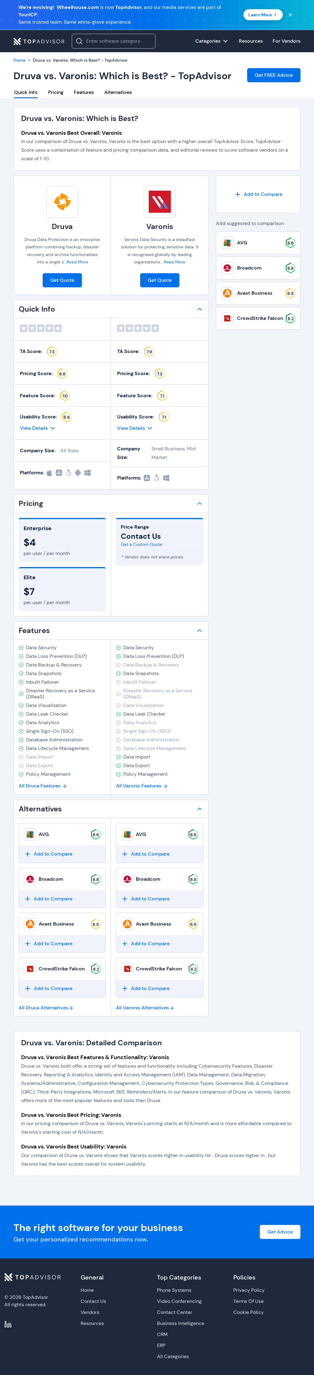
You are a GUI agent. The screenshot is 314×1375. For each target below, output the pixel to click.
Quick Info (26, 92)
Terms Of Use (248, 1301)
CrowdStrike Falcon (62, 968)
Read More (77, 262)
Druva (62, 226)
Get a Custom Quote (141, 544)
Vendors (90, 1312)
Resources (92, 1323)
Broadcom (51, 879)
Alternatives (118, 92)
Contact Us (93, 1301)
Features (84, 92)
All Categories (173, 1356)
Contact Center (174, 1312)
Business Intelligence (180, 1323)
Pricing (55, 92)
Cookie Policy (248, 1312)
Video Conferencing (179, 1301)
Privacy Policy (249, 1290)
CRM (162, 1334)
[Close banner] (290, 15)
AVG (44, 834)
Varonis (159, 226)
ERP (161, 1345)
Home (87, 1290)
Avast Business (56, 924)
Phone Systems (174, 1290)
